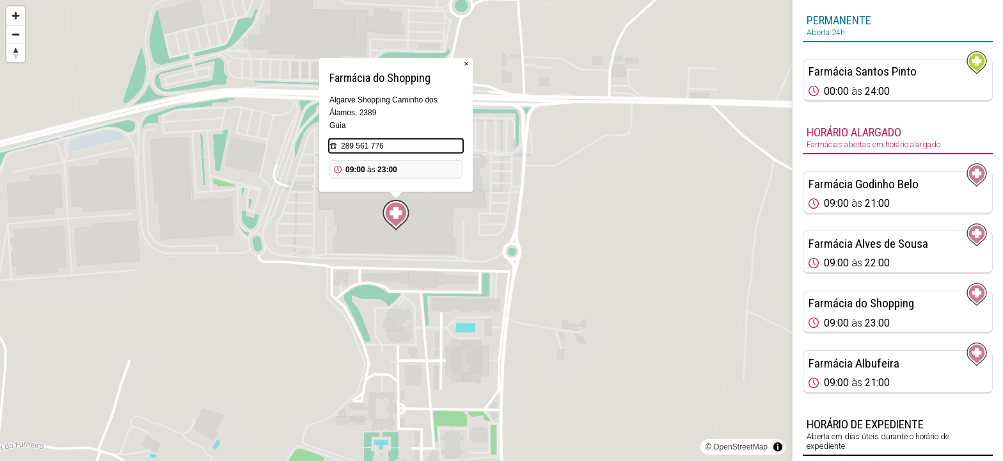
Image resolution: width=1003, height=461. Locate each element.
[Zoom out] (15, 34)
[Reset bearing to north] (15, 53)
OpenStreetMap (740, 446)
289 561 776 (362, 146)
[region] (396, 230)
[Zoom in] (15, 15)
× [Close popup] (466, 64)
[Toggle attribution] (778, 447)
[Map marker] (396, 215)
